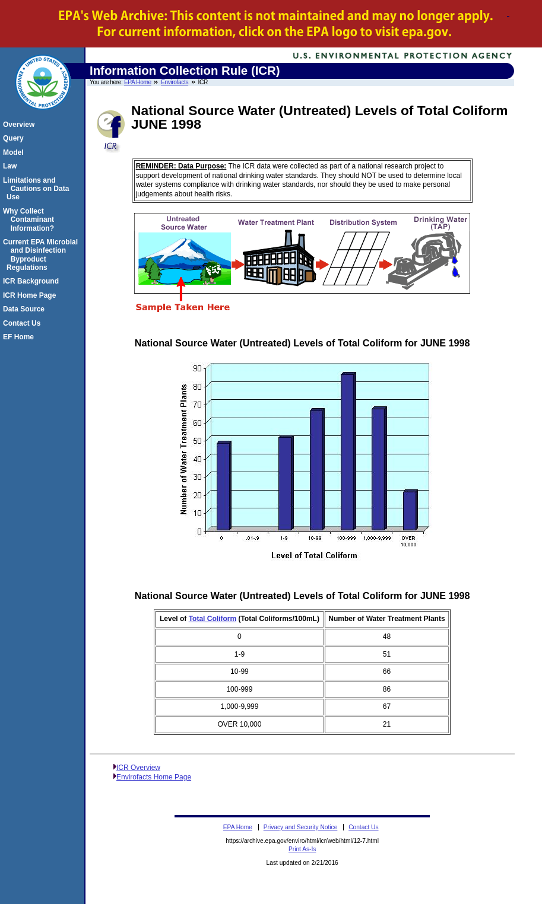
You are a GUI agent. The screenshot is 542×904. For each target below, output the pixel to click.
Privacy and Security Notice (301, 827)
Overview (20, 124)
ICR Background (33, 281)
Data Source (26, 309)
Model (15, 152)
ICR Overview (138, 767)
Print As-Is (302, 849)
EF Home (20, 337)
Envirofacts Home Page (153, 777)
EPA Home (137, 82)
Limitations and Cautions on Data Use (38, 189)
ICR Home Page (31, 295)
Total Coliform (212, 619)
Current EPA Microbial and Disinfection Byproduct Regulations (42, 255)
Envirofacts (174, 82)
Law (12, 166)
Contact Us (23, 323)
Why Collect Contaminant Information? (30, 220)
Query (15, 138)
